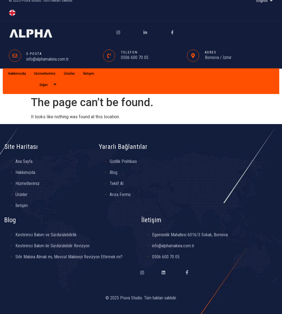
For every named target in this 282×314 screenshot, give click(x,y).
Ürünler (69, 74)
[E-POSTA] (15, 56)
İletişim (88, 74)
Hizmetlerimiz (45, 74)
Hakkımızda (17, 74)
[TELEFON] (109, 56)
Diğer (50, 85)
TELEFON (129, 52)
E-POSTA (34, 54)
